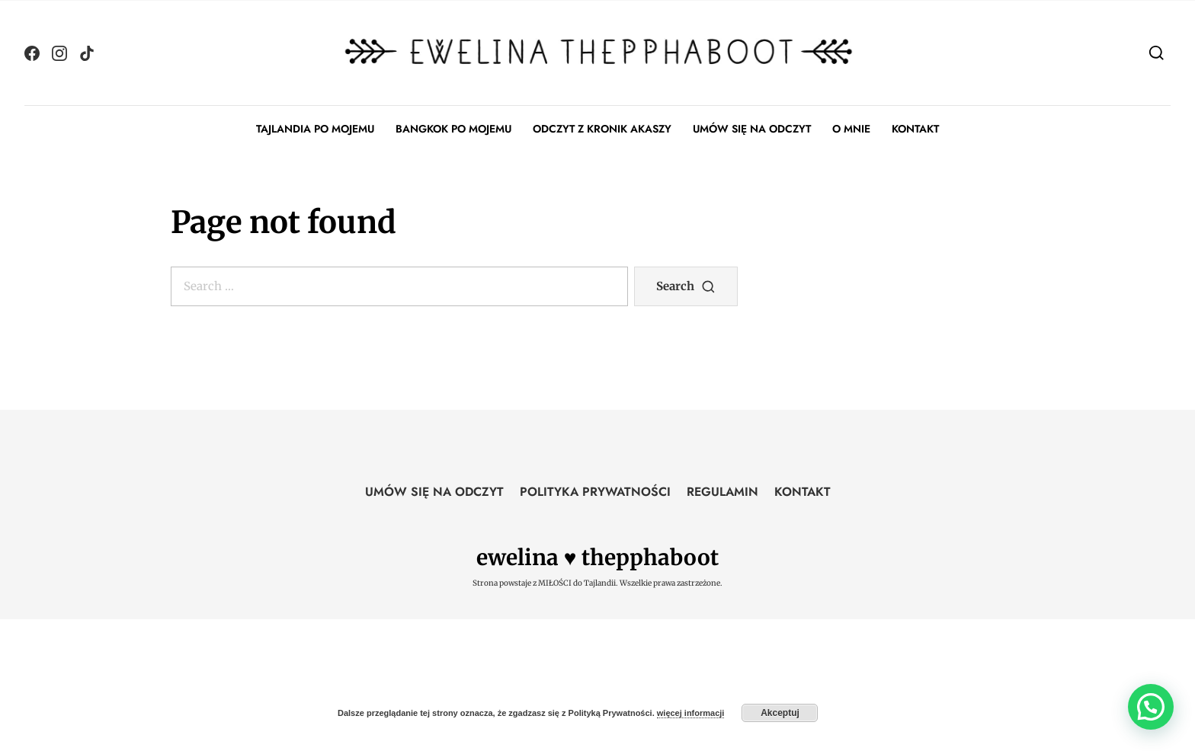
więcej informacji (691, 712)
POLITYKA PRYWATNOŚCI (595, 491)
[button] (1151, 707)
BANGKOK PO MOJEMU (453, 128)
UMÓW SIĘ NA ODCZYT (752, 128)
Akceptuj (780, 713)
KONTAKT (915, 128)
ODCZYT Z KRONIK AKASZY (602, 128)
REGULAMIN (722, 491)
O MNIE (851, 128)
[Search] (1156, 52)
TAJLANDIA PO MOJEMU (315, 128)
